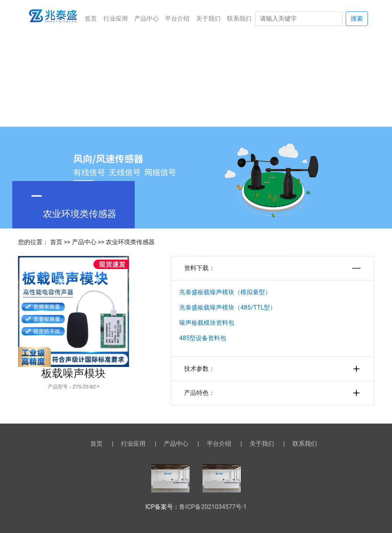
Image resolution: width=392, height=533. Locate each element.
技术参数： (272, 368)
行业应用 (115, 18)
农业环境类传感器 (130, 242)
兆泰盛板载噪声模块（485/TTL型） (227, 307)
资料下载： (272, 268)
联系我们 (239, 18)
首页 (91, 18)
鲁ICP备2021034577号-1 (213, 506)
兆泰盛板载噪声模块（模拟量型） (225, 292)
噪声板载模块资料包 (206, 322)
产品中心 (146, 18)
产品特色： (272, 393)
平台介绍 (177, 18)
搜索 (357, 18)
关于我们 (208, 18)
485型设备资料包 (202, 338)
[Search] (299, 18)
